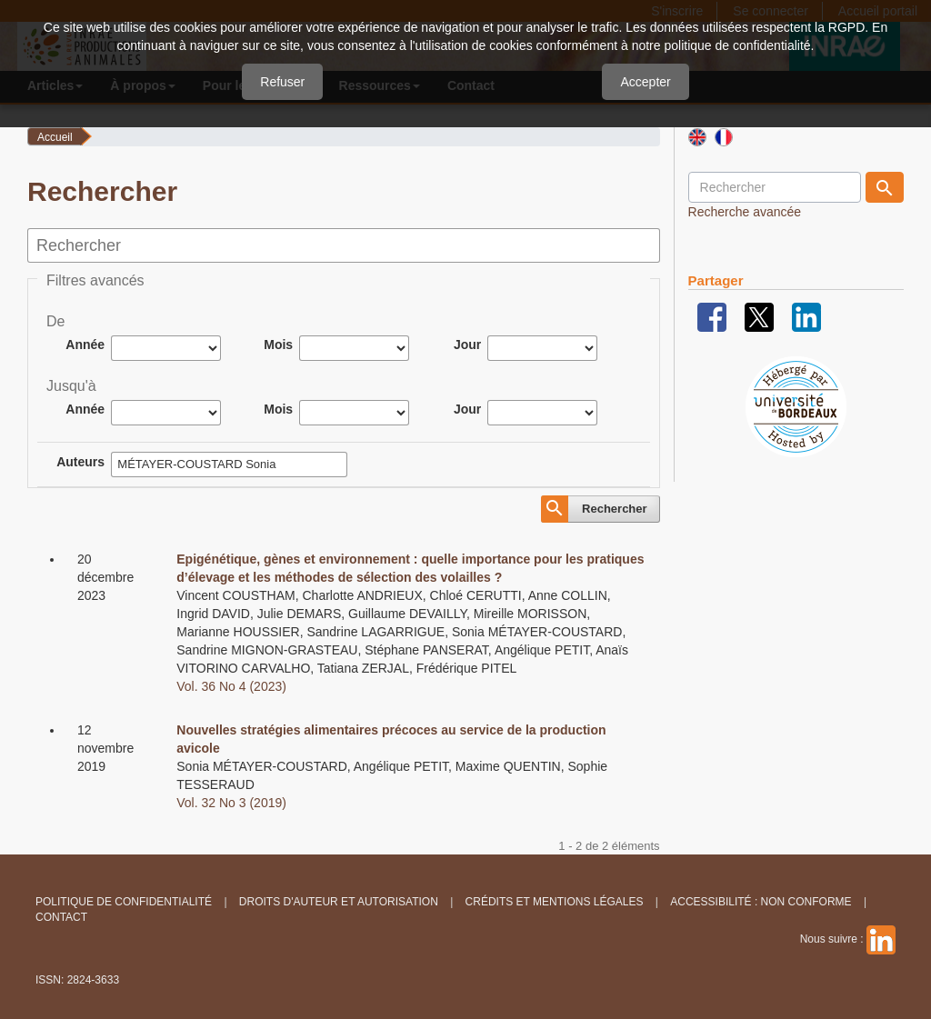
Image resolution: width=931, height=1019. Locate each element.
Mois (278, 344)
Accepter (645, 82)
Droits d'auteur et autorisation (338, 901)
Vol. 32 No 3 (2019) (231, 802)
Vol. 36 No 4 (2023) (231, 686)
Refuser (282, 82)
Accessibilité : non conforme (760, 901)
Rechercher (614, 508)
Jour (467, 344)
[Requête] (774, 187)
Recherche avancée (745, 212)
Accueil (55, 137)
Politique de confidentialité (123, 901)
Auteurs (80, 462)
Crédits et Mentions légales (555, 901)
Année (85, 344)
